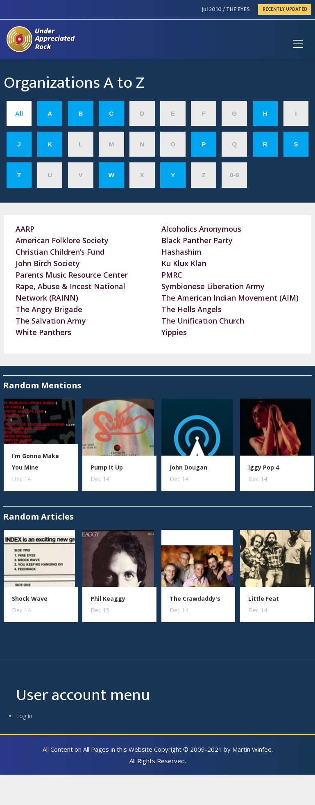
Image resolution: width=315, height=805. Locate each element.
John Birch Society (48, 263)
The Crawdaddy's (195, 598)
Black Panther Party (197, 240)
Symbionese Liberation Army (213, 286)
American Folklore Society (62, 240)
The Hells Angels (191, 309)
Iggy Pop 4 (263, 467)
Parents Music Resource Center (72, 275)
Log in (24, 716)
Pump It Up (107, 467)
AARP (25, 229)
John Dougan (188, 467)
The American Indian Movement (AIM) (230, 298)
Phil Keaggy (108, 598)
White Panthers (43, 332)
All (19, 113)
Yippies (174, 332)
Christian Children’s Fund (60, 252)
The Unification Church (202, 321)
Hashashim (181, 252)
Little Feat (263, 598)
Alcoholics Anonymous (201, 229)
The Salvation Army (51, 321)
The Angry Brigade (49, 309)
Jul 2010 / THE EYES (226, 9)
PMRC (171, 275)
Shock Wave (30, 598)
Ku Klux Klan (183, 263)
